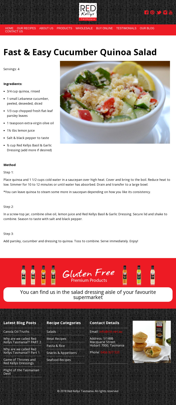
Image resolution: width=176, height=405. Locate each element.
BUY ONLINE (104, 28)
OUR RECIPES (26, 28)
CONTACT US (14, 31)
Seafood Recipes (59, 360)
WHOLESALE (84, 28)
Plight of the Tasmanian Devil (21, 372)
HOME (9, 28)
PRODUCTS (64, 28)
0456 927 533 (110, 352)
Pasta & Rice (56, 346)
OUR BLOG (147, 28)
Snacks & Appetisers (62, 353)
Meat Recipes (56, 339)
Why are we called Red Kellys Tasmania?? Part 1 (21, 351)
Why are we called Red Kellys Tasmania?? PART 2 (22, 340)
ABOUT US (46, 28)
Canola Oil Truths (16, 331)
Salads (51, 331)
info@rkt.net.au (110, 331)
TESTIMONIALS (126, 28)
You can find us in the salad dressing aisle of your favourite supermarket (88, 294)
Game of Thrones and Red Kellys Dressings (19, 361)
